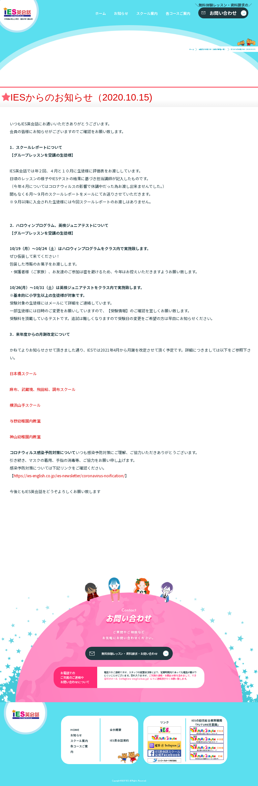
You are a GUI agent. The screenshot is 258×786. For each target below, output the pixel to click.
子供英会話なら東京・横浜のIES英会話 (36, 713)
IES (127, 780)
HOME (74, 730)
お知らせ (121, 13)
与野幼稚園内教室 (25, 420)
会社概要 (115, 730)
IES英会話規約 (119, 740)
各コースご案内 (178, 13)
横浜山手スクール (25, 405)
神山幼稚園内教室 (25, 436)
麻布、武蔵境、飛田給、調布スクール (43, 389)
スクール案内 (147, 13)
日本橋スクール (23, 373)
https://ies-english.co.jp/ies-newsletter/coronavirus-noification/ (69, 475)
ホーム (100, 13)
